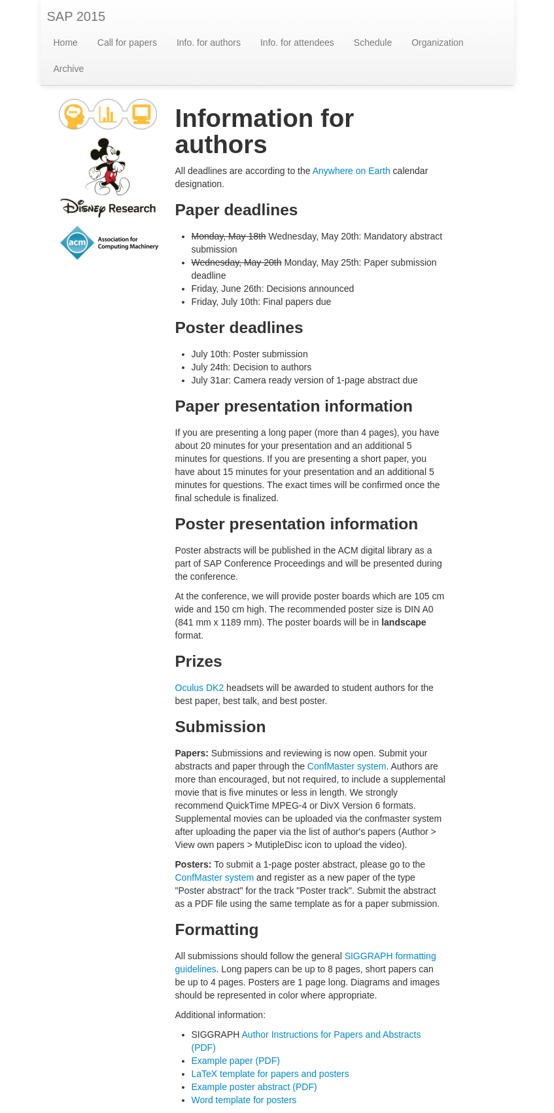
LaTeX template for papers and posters (270, 1074)
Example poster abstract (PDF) (254, 1087)
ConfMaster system (347, 766)
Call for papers (127, 42)
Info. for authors (209, 42)
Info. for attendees (297, 42)
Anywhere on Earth (351, 171)
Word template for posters (244, 1100)
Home (66, 42)
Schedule (373, 42)
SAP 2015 (76, 16)
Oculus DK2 (199, 687)
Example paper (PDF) (236, 1060)
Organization (437, 42)
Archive (69, 68)
